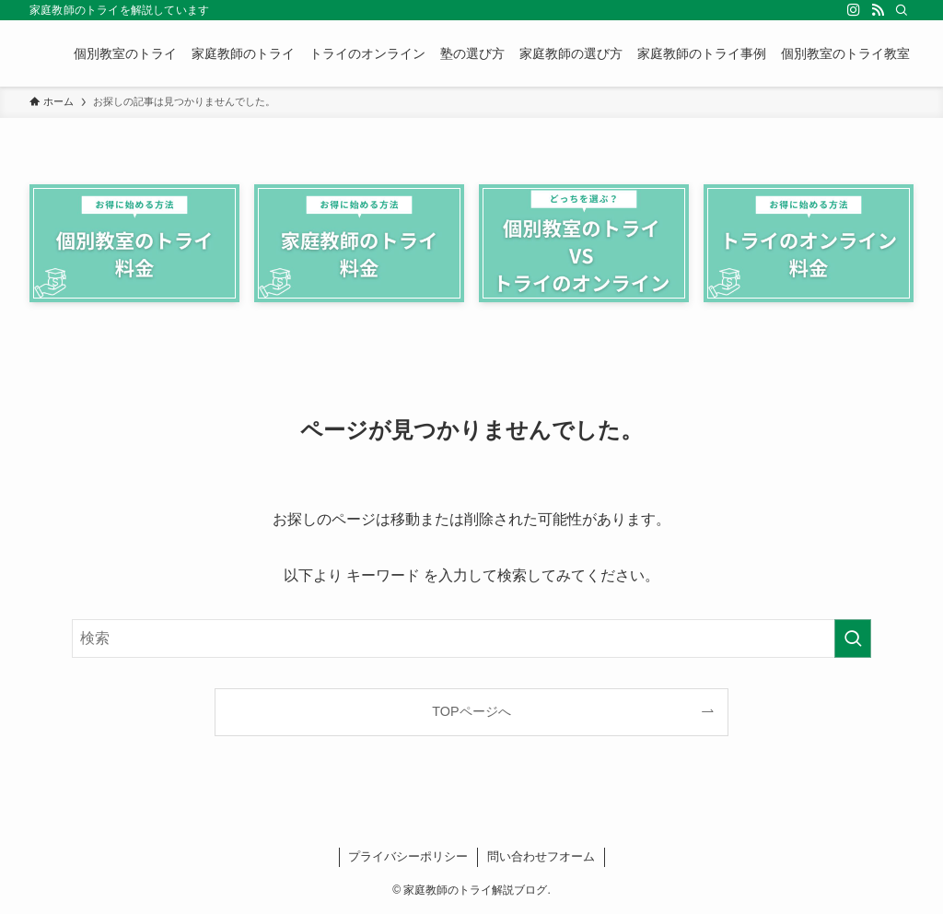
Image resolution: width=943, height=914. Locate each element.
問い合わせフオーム (541, 856)
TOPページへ (471, 711)
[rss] (878, 10)
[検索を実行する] (852, 638)
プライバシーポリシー (408, 856)
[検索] (902, 10)
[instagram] (854, 10)
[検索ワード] (471, 638)
